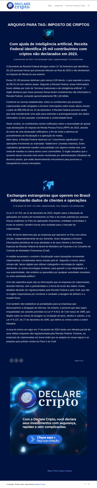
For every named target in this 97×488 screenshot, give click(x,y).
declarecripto (77, 59)
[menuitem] (50, 5)
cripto (38, 206)
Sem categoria (62, 206)
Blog (50, 471)
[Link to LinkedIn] (89, 484)
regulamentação (60, 59)
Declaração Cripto (45, 59)
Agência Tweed (40, 484)
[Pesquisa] (89, 5)
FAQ (56, 471)
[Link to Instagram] (85, 484)
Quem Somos (65, 471)
